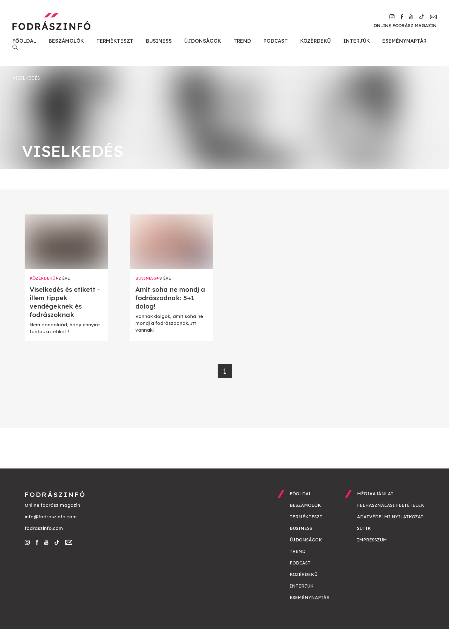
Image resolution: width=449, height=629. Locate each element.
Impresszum (372, 540)
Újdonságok (202, 41)
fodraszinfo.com (44, 528)
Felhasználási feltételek (390, 505)
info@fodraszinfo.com (51, 517)
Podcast (275, 41)
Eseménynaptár (404, 41)
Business (159, 41)
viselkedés (26, 78)
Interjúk (356, 41)
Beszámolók (66, 41)
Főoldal (24, 41)
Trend (242, 41)
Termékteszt (114, 41)
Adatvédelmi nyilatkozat (390, 517)
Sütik (364, 528)
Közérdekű (315, 41)
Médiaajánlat (375, 494)
